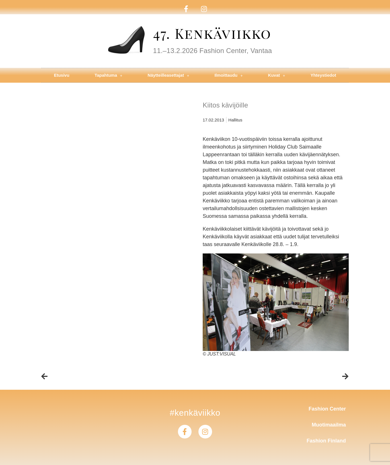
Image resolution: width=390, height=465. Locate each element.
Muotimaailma (329, 425)
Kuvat (276, 75)
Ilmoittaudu (228, 75)
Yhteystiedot (323, 75)
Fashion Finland (326, 441)
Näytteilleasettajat (168, 75)
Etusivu (61, 75)
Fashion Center (327, 409)
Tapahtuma (108, 75)
